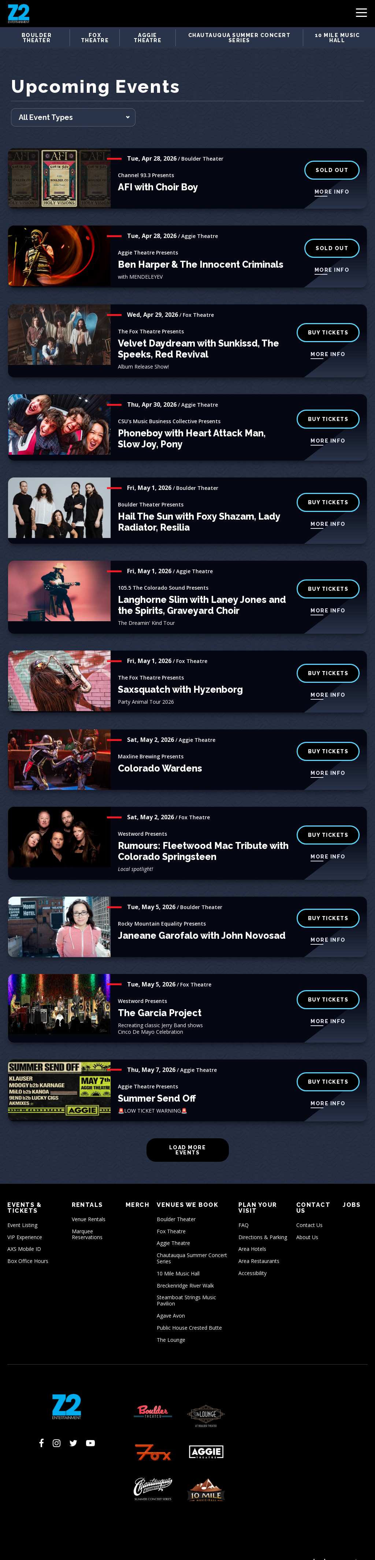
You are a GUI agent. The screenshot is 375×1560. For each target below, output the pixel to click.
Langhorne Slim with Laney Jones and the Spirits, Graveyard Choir (202, 592)
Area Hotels (252, 1235)
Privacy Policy (128, 1548)
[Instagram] (56, 1429)
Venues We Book (187, 1191)
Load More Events (187, 1136)
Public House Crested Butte (189, 1313)
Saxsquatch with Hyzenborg (180, 675)
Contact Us (313, 1194)
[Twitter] (73, 1429)
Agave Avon (171, 1301)
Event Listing (22, 1211)
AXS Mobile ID (24, 1235)
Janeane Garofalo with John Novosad (202, 921)
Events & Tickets (24, 1194)
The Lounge (171, 1325)
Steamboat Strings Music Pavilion (186, 1286)
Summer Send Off (157, 1084)
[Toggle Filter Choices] (73, 104)
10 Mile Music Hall (337, 37)
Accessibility (252, 1259)
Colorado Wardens (160, 754)
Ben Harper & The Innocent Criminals (200, 250)
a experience (334, 1548)
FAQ (243, 1211)
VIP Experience (24, 1223)
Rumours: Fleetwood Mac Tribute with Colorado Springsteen (203, 838)
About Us (307, 1223)
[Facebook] (41, 1429)
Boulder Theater (37, 37)
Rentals (87, 1191)
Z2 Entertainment (18, 13)
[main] (187, 617)
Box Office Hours (27, 1247)
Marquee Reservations (87, 1220)
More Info (332, 178)
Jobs (351, 1191)
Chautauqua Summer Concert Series (239, 37)
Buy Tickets (328, 575)
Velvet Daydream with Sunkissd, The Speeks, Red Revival (198, 335)
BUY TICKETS (328, 405)
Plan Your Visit (257, 1194)
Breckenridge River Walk (185, 1271)
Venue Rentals (88, 1205)
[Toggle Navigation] (361, 14)
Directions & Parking (262, 1223)
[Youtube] (90, 1429)
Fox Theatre (95, 37)
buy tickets (328, 319)
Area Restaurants (258, 1247)
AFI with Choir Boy (158, 173)
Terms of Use (90, 1548)
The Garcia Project (159, 998)
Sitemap (192, 1548)
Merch (138, 1191)
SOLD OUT (332, 156)
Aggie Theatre (148, 37)
